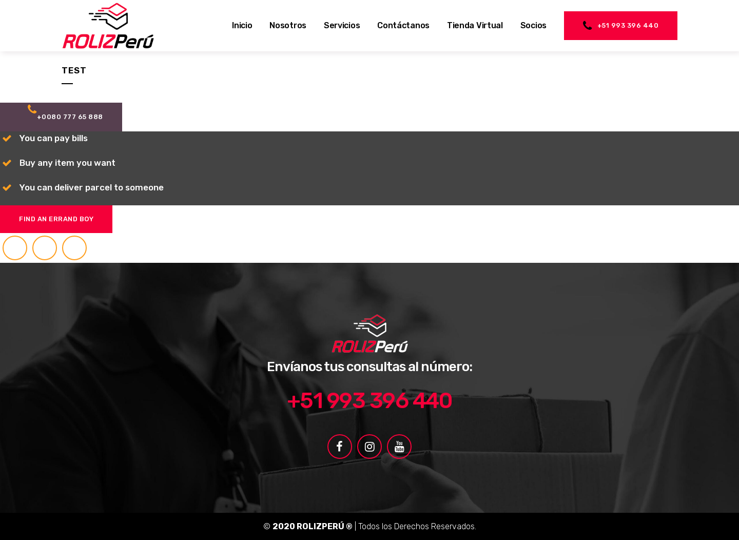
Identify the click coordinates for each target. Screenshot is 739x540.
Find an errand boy (56, 219)
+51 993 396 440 (620, 25)
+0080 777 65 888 (65, 112)
